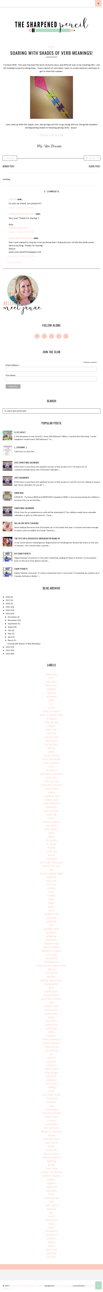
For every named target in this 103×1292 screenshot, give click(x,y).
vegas (51, 1223)
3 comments (10, 158)
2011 (8, 650)
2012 (8, 647)
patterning (51, 1050)
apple (52, 700)
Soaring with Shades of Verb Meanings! (24, 644)
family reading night (51, 873)
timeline (51, 1209)
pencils (51, 1057)
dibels (51, 836)
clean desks (51, 788)
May (10, 634)
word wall (51, 1249)
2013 (8, 614)
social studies (51, 1153)
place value (51, 1068)
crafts (51, 818)
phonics (51, 1065)
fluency (51, 888)
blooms (51, 726)
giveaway (51, 917)
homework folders (51, 950)
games (51, 906)
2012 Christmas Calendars (26, 462)
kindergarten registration (51, 965)
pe (51, 1054)
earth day (51, 851)
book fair (51, 733)
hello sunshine (51, 947)
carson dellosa (51, 755)
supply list (51, 1186)
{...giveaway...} (20, 447)
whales (51, 1242)
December (12, 617)
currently (51, 825)
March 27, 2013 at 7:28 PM (22, 256)
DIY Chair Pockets (22, 553)
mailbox (51, 976)
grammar (51, 932)
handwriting (51, 943)
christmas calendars (51, 774)
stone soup (51, 1168)
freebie (51, 895)
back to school (51, 711)
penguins (51, 1061)
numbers (51, 1035)
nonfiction (51, 1028)
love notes (51, 973)
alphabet (51, 689)
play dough (51, 1072)
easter (51, 855)
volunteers (52, 1234)
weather (51, 1238)
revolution (51, 1098)
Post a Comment (14, 262)
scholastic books (51, 1113)
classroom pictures (51, 785)
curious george (51, 821)
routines (51, 1102)
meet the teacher (51, 998)
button (51, 748)
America (51, 692)
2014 (8, 610)
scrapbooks (51, 1124)
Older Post (94, 166)
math (51, 987)
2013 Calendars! (21, 477)
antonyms (51, 696)
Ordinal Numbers (51, 1043)
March (11, 640)
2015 (8, 607)
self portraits (51, 1128)
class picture (51, 781)
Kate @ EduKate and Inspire (22, 214)
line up (51, 969)
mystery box (51, 1010)
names (51, 1017)
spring (51, 1164)
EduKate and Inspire (18, 227)
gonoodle (51, 921)
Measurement (51, 995)
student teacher (51, 1175)
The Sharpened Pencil (19, 1286)
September (13, 624)
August (11, 627)
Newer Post (9, 166)
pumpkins (51, 1080)
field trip (51, 880)
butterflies (51, 744)
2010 (8, 654)
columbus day (51, 796)
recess (51, 1091)
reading (51, 1087)
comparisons (51, 799)
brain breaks (52, 737)
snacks (51, 1146)
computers (51, 807)
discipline (51, 840)
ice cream (51, 954)
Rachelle (13, 199)
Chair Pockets (21, 568)
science (51, 1120)
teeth (51, 1194)
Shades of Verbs (51, 135)
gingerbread (51, 914)
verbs (51, 47)
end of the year (51, 866)
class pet (51, 777)
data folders (52, 829)
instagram (51, 958)
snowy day (51, 1150)
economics (51, 858)
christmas (51, 770)
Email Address (13, 365)
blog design (51, 722)
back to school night (51, 714)
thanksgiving (51, 1198)
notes (51, 1032)
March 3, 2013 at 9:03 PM (21, 207)
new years (51, 1020)
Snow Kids (19, 492)
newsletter (51, 1024)
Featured (51, 877)
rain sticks (51, 1083)
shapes (51, 1135)
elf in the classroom (51, 862)
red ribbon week (51, 1094)
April (10, 637)
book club (51, 729)
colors (51, 792)
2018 (8, 597)
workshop (51, 1253)
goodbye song (51, 928)
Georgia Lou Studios (63, 1286)
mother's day (51, 1006)
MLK (51, 1002)
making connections (51, 980)
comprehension (51, 803)
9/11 (51, 678)
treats (51, 1216)
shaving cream (51, 1138)
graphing (51, 936)
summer (51, 1179)
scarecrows (51, 1109)
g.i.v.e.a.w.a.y (19, 432)
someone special (51, 1157)
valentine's (51, 1220)
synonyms (51, 1190)
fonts (51, 892)
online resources (51, 1039)
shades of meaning (51, 1131)
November (12, 620)
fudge (51, 902)
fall (51, 869)
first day (51, 884)
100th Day (51, 674)
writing (51, 1256)
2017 (8, 600)
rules (51, 1105)
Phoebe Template (36, 1286)
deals (51, 832)
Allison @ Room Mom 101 (21, 238)
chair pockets (51, 762)
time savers (51, 1205)
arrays (51, 707)
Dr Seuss (51, 844)
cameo (51, 751)
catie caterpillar (51, 759)
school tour (51, 1116)
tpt (51, 1212)
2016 (8, 604)
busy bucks (51, 740)
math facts (51, 991)
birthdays (51, 718)
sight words (51, 1142)
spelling (51, 1161)
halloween (51, 939)
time (51, 1201)
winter (51, 1246)
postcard (51, 1076)
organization (51, 1046)
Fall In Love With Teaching (26, 523)
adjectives (51, 685)
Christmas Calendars (24, 508)
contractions (51, 810)
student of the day (51, 1172)
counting (51, 814)
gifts (51, 910)
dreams (51, 847)
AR (51, 703)
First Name (10, 375)
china (52, 766)
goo (51, 925)
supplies (51, 1183)
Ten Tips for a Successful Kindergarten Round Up (37, 538)
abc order (51, 681)
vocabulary (51, 1231)
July (10, 630)
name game (51, 1013)
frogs (51, 899)
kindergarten (51, 962)
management (51, 984)
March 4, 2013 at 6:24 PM (21, 232)
